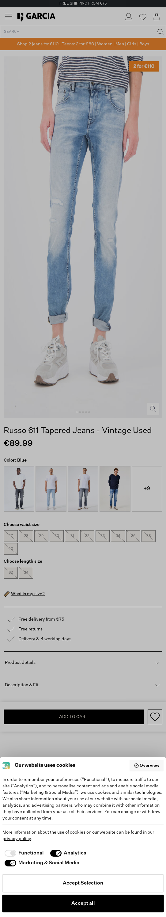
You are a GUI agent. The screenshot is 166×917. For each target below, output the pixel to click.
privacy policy (16, 839)
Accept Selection (83, 883)
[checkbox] (23, 853)
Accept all (83, 903)
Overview (147, 765)
